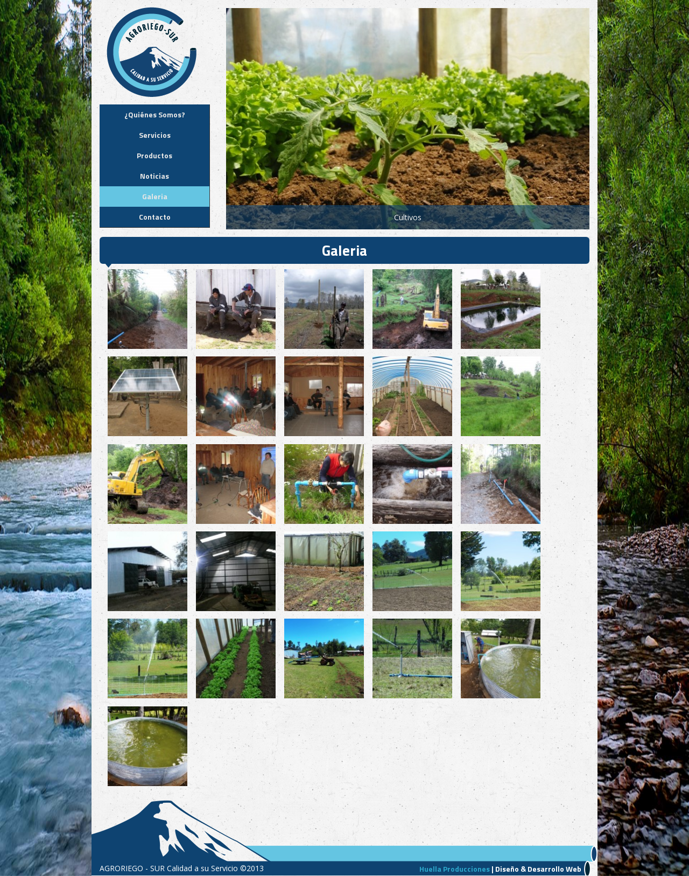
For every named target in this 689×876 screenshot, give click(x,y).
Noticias (154, 175)
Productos (154, 155)
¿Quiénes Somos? (154, 114)
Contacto (155, 216)
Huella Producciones (454, 868)
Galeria (154, 196)
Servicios (155, 135)
